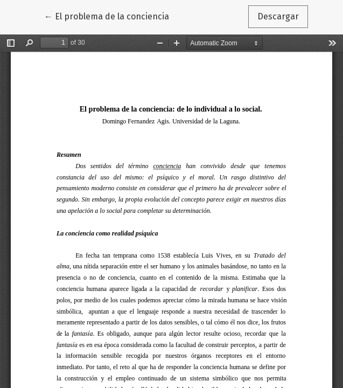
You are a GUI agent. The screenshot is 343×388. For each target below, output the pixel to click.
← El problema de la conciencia (111, 16)
